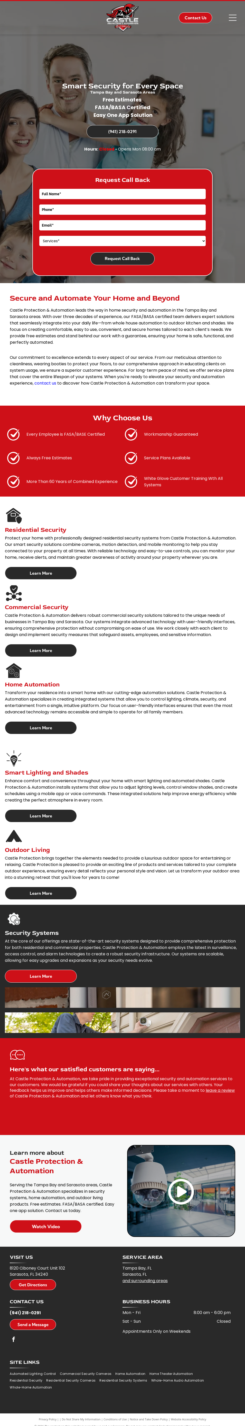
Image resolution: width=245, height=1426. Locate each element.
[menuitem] (35, 1373)
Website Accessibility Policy (188, 1419)
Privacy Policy (47, 1419)
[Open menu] (233, 18)
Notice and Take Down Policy (149, 1419)
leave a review (220, 1090)
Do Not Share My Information (81, 1419)
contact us (45, 383)
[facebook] (13, 1340)
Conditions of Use (115, 1419)
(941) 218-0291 (25, 1313)
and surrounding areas (145, 1281)
